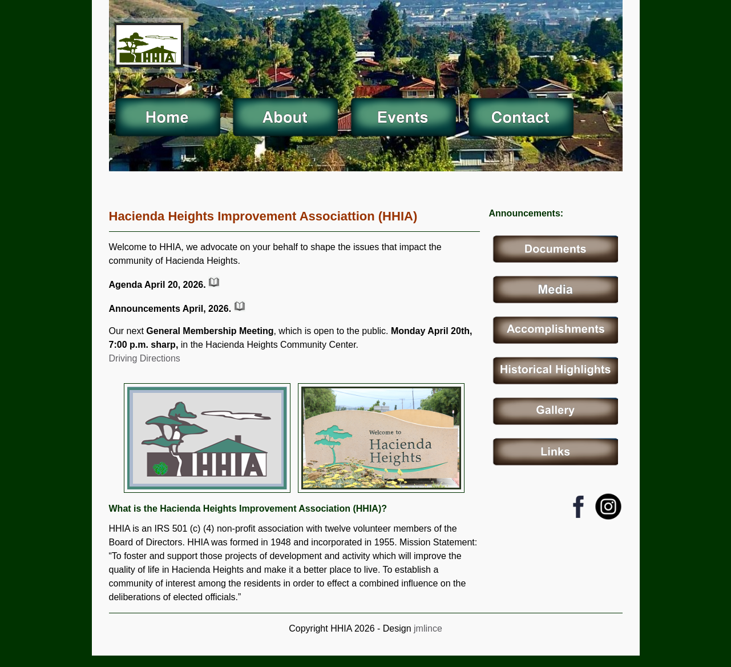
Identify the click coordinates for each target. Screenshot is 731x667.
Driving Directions (144, 358)
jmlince (426, 628)
